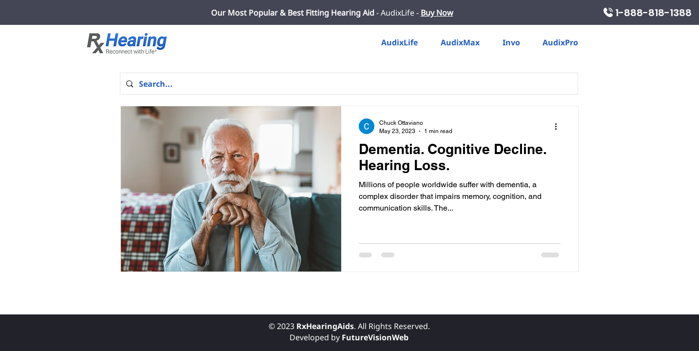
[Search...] (348, 83)
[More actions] (559, 126)
